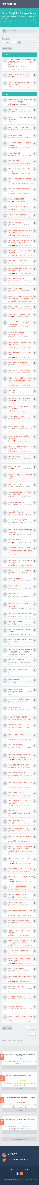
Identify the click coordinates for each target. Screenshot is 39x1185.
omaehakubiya (15, 419)
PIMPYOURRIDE (10, 4)
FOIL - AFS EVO (13, 161)
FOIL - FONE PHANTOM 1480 (18, 828)
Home (12, 1170)
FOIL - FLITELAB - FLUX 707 (17, 466)
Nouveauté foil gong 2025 (17, 520)
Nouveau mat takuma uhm (18, 950)
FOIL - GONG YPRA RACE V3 (18, 127)
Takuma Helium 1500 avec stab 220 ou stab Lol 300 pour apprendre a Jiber (20, 380)
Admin (22, 1059)
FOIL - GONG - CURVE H (16, 902)
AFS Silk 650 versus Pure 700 (18, 920)
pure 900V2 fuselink (15, 689)
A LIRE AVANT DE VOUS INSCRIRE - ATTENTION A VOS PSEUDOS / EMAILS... (20, 61)
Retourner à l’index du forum (12, 1040)
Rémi (12, 365)
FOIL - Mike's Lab (14, 586)
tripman (13, 588)
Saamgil (12, 347)
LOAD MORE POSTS (19, 1139)
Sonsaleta (14, 672)
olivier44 (13, 767)
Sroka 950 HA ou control (17, 512)
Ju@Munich (14, 608)
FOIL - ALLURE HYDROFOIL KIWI (19, 398)
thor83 (13, 263)
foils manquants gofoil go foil (19, 416)
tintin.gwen (16, 596)
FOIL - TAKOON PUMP (16, 621)
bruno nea (15, 1008)
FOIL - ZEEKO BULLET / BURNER (19, 570)
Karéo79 (13, 555)
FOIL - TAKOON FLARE (16, 502)
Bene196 (14, 889)
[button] (35, 1034)
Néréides (14, 953)
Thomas (13, 163)
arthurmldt (14, 281)
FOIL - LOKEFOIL (14, 594)
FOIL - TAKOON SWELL (16, 278)
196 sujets (33, 42)
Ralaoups (15, 173)
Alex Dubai (14, 709)
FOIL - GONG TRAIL (15, 135)
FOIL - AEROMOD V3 (15, 153)
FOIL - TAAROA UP (14, 540)
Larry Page (22, 1123)
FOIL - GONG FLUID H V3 (16, 288)
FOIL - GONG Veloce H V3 (17, 109)
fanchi (13, 514)
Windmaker (14, 148)
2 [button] (32, 1034)
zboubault (13, 183)
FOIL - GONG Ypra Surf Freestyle (20, 869)
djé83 (12, 487)
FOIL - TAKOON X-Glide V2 (17, 362)
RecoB (12, 194)
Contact (25, 1170)
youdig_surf (14, 255)
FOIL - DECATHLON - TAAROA (18, 765)
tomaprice (14, 459)
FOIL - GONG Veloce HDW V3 (18, 306)
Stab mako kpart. (14, 996)
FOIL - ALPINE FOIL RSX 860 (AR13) (20, 614)
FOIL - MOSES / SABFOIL (16, 199)
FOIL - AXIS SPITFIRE (15, 820)
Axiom (13, 209)
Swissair (13, 155)
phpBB (34, 1179)
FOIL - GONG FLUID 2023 (16, 968)
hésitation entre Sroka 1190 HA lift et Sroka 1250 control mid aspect (20, 550)
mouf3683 (13, 654)
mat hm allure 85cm (15, 1006)
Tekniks (13, 581)
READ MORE (19, 1067)
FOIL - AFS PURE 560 (15, 745)
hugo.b (13, 130)
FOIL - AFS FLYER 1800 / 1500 (18, 717)
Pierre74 (13, 945)
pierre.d (13, 616)
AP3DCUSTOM (15, 851)
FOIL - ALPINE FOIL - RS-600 (18, 894)
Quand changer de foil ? (17, 887)
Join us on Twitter (18, 1159)
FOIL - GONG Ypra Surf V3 (17, 222)
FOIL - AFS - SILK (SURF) (16, 660)
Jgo (12, 702)
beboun (12, 935)
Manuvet (14, 662)
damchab (13, 301)
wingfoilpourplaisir (17, 692)
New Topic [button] (7, 48)
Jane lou (22, 1102)
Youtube (18, 1170)
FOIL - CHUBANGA (14, 707)
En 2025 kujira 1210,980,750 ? (18, 207)
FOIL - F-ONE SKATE (15, 390)
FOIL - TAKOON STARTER (17, 773)
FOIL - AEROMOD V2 (15, 456)
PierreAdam (14, 989)
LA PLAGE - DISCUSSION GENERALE (18, 69)
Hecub (13, 112)
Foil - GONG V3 (13, 679)
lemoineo (13, 740)
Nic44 (12, 787)
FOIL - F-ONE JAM (14, 484)
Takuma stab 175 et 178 (17, 214)
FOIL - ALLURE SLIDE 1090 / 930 (19, 314)
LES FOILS (6, 38)
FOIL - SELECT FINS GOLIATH (18, 370)
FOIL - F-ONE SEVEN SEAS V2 (18, 260)
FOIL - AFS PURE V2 (15, 811)
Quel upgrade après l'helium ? (19, 699)
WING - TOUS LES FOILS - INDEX (19, 74)
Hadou (12, 67)
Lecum (13, 217)
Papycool (13, 327)
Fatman (12, 534)
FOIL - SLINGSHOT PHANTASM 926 (20, 639)
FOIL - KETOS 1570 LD (16, 578)
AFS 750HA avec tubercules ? (18, 725)
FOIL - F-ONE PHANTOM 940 (18, 669)
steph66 (13, 841)
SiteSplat (22, 1080)
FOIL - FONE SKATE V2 (16, 426)
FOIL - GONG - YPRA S (16, 793)
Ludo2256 (14, 642)
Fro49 (12, 372)
